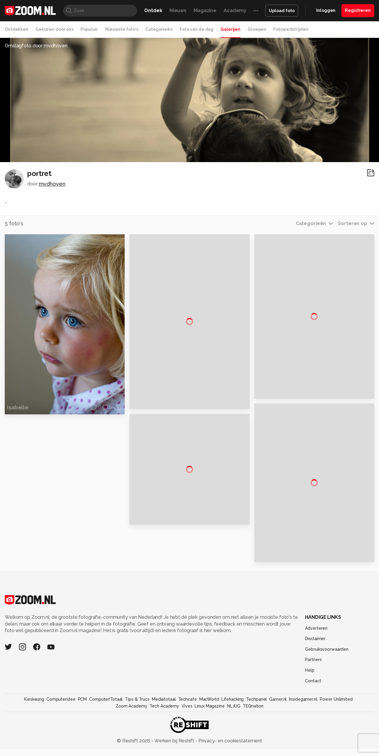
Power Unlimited (336, 720)
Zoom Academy (131, 727)
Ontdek (153, 10)
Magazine (205, 10)
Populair (89, 29)
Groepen (257, 29)
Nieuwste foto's (121, 29)
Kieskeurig (34, 720)
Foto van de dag (196, 29)
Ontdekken (16, 29)
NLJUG (233, 727)
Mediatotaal (164, 720)
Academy (235, 10)
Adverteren (316, 649)
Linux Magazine (209, 727)
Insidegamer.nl (303, 720)
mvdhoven (52, 184)
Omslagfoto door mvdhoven (36, 46)
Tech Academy (164, 727)
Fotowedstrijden (290, 29)
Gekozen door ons (54, 29)
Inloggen (325, 10)
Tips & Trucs (137, 720)
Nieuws (178, 10)
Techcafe (187, 720)
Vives (187, 727)
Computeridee (61, 720)
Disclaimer (315, 660)
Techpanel (256, 720)
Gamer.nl (278, 720)
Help (309, 691)
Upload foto (282, 10)
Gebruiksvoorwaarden (327, 670)
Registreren (358, 10)
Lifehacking (232, 720)
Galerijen (230, 29)
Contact (313, 702)
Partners (313, 681)
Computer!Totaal (106, 720)
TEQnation (253, 727)
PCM (82, 720)
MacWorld (209, 720)
